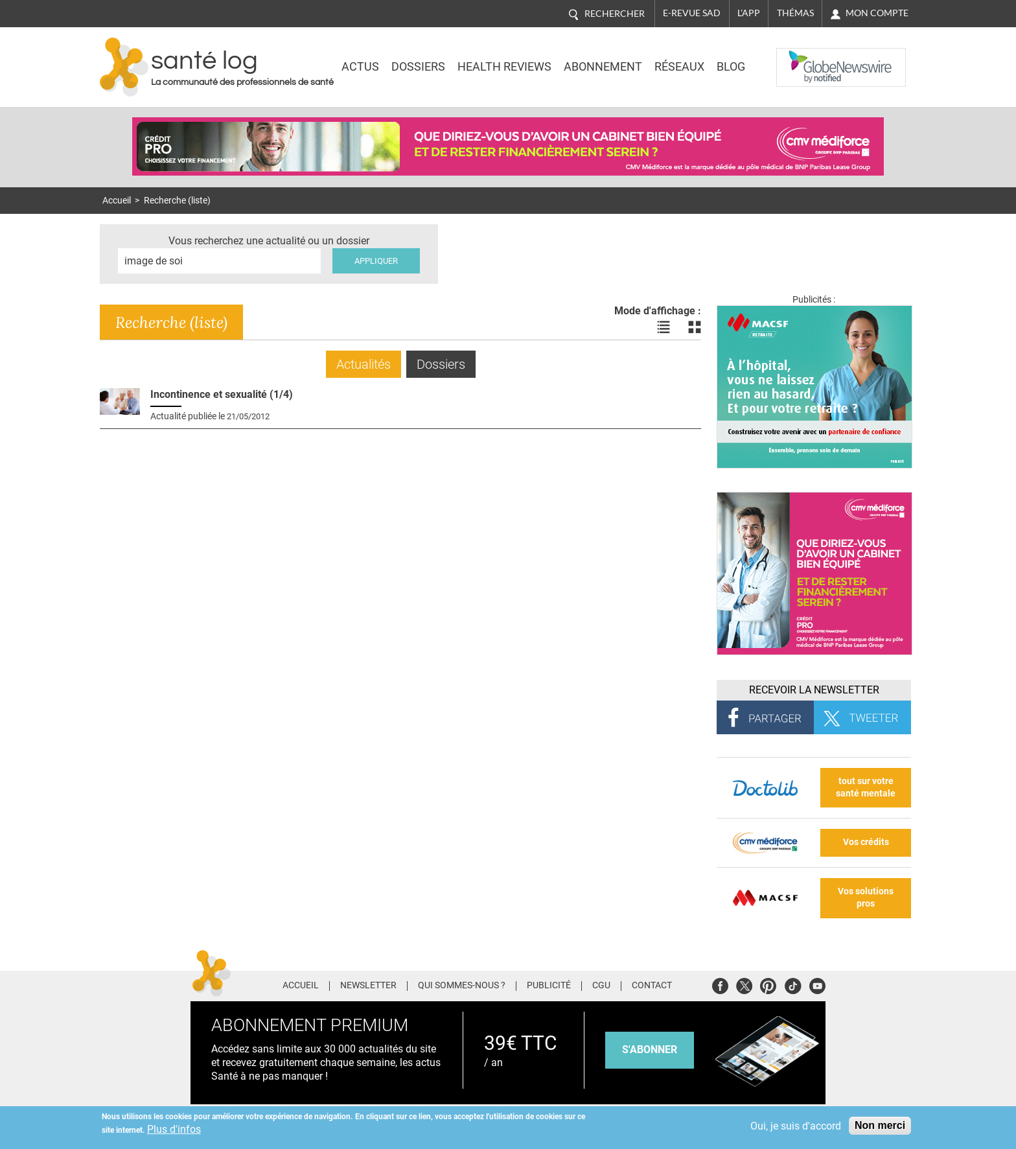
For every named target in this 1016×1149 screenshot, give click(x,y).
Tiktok (793, 984)
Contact (652, 985)
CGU (601, 985)
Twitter (744, 984)
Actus (360, 66)
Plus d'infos (174, 1129)
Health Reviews (504, 66)
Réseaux (679, 66)
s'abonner (649, 1049)
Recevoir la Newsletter (814, 690)
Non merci (880, 1125)
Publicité (549, 985)
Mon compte (877, 13)
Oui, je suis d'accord (795, 1126)
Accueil (116, 200)
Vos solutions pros (866, 897)
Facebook (720, 984)
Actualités (363, 364)
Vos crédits (866, 842)
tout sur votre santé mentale (865, 787)
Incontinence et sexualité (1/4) (221, 394)
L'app (748, 13)
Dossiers (418, 66)
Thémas (795, 13)
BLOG (731, 66)
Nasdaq (802, 57)
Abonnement (603, 66)
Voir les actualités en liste (663, 327)
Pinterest (768, 984)
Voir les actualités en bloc (694, 327)
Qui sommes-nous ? (461, 985)
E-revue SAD (692, 13)
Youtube (817, 984)
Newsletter (368, 985)
